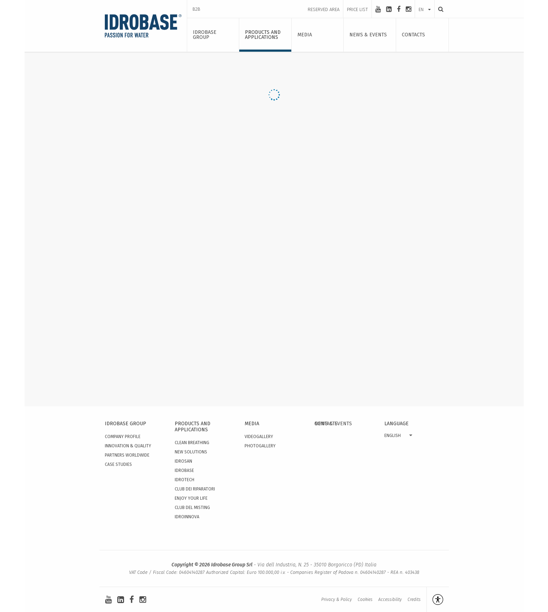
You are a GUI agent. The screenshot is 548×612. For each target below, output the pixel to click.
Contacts (326, 518)
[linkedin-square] (388, 9)
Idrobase (184, 470)
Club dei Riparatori (195, 489)
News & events (333, 424)
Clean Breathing (192, 442)
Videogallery (259, 436)
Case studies (118, 464)
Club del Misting (192, 507)
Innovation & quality (128, 445)
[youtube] (378, 9)
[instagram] (408, 9)
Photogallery (260, 445)
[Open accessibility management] (434, 599)
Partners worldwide (127, 455)
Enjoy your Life (191, 498)
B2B (196, 9)
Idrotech (184, 479)
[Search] (439, 9)
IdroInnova (187, 516)
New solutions (191, 451)
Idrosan (183, 461)
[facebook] (398, 9)
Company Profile (122, 436)
